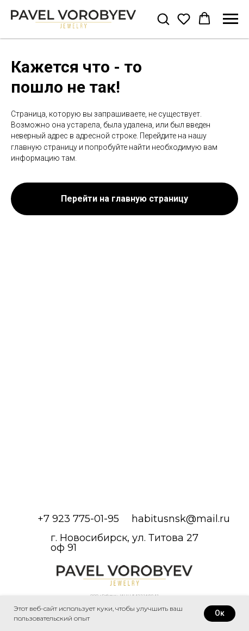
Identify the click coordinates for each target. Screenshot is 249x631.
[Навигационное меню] (230, 19)
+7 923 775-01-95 (78, 519)
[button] (163, 18)
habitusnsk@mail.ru (181, 519)
